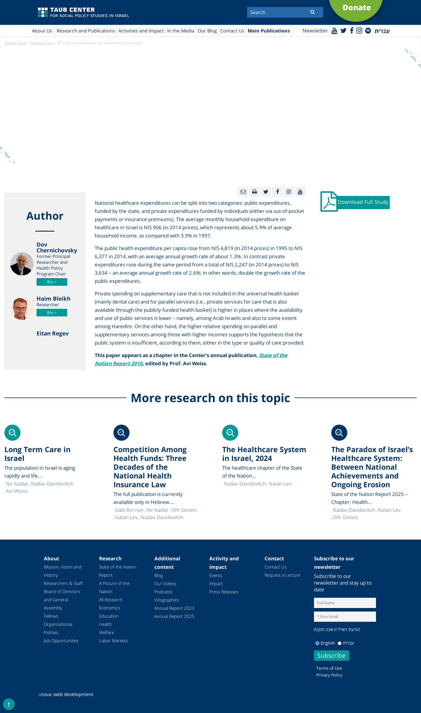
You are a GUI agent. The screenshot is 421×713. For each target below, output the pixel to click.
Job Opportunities (61, 641)
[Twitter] (342, 30)
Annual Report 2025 (174, 616)
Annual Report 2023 (174, 608)
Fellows (51, 616)
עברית (346, 643)
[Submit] (312, 11)
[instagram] (359, 30)
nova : (46, 694)
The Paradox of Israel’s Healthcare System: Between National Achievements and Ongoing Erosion (372, 467)
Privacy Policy (329, 675)
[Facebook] (351, 30)
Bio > (52, 282)
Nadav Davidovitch (354, 510)
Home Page (15, 43)
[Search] (285, 12)
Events (215, 575)
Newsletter (314, 30)
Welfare (106, 633)
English (325, 643)
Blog (158, 575)
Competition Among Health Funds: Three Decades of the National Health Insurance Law (150, 467)
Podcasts (163, 592)
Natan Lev (389, 510)
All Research (111, 600)
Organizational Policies (58, 628)
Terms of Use (329, 668)
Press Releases (223, 592)
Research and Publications (86, 30)
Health (105, 624)
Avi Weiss (16, 491)
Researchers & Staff (63, 583)
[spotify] (368, 30)
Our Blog (207, 30)
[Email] (243, 192)
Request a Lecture (282, 575)
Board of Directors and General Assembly (62, 600)
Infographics (166, 600)
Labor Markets (113, 641)
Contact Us (232, 30)
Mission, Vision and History (62, 571)
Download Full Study (363, 202)
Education (109, 616)
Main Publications (269, 30)
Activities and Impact (141, 30)
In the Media (180, 30)
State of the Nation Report (117, 571)
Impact (216, 584)
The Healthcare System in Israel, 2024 (264, 454)
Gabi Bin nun (129, 510)
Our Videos (165, 584)
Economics (109, 608)
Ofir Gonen (345, 517)
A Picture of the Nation (114, 588)
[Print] (254, 192)
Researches (42, 43)
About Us (42, 30)
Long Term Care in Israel (37, 454)
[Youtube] (333, 30)
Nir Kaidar (157, 510)
